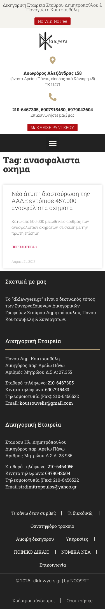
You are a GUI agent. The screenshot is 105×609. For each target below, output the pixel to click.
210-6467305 (61, 383)
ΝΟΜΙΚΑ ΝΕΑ (76, 552)
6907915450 (57, 389)
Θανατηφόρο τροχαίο (52, 526)
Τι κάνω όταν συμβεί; (33, 513)
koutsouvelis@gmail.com (46, 403)
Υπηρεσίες (77, 539)
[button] (52, 143)
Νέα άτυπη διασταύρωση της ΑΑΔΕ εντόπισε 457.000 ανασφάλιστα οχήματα (50, 201)
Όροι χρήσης (80, 600)
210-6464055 (60, 466)
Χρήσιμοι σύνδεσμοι (33, 600)
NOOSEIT (79, 580)
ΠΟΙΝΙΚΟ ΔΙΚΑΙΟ (32, 552)
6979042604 (57, 473)
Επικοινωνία (52, 565)
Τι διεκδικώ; (80, 513)
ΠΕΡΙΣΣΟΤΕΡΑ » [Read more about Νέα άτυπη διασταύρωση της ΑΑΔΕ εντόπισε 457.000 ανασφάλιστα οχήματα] (24, 246)
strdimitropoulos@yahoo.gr (47, 487)
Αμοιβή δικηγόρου (35, 539)
